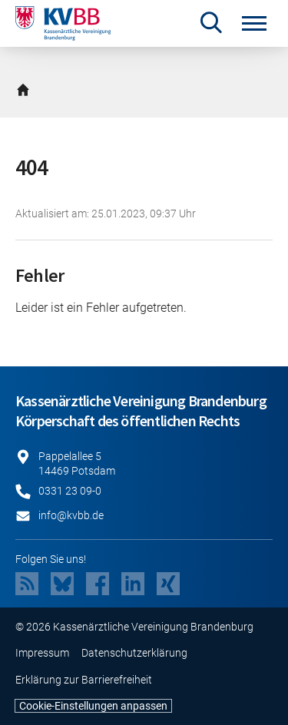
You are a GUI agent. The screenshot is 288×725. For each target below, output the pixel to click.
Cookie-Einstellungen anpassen (93, 706)
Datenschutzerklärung (134, 653)
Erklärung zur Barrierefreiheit (83, 680)
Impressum (42, 653)
